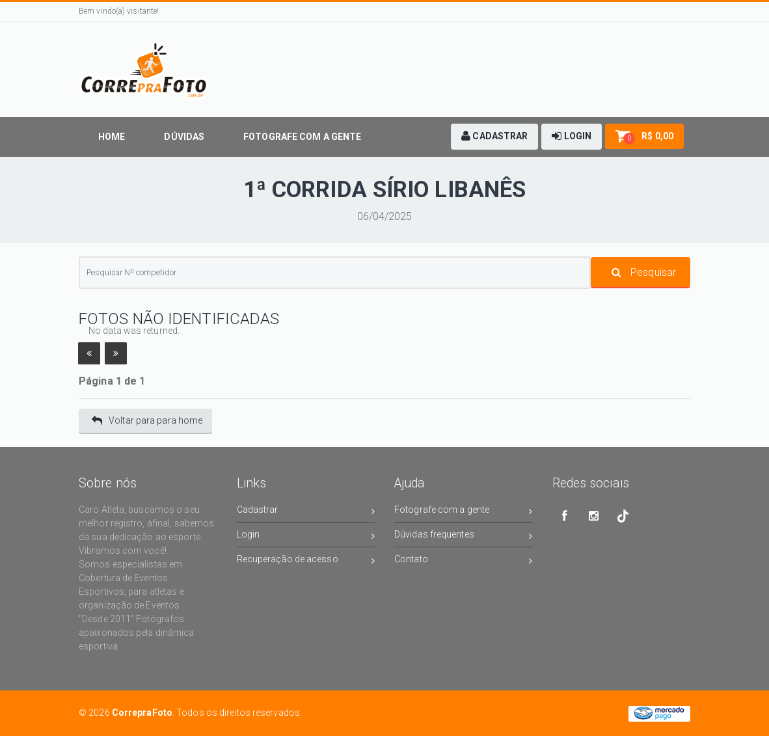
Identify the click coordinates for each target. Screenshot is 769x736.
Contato (463, 561)
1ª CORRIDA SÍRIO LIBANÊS (384, 189)
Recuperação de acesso (306, 561)
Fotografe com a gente (463, 511)
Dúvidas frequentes (463, 536)
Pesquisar (644, 272)
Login (306, 536)
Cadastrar (306, 511)
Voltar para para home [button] (147, 421)
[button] (494, 137)
